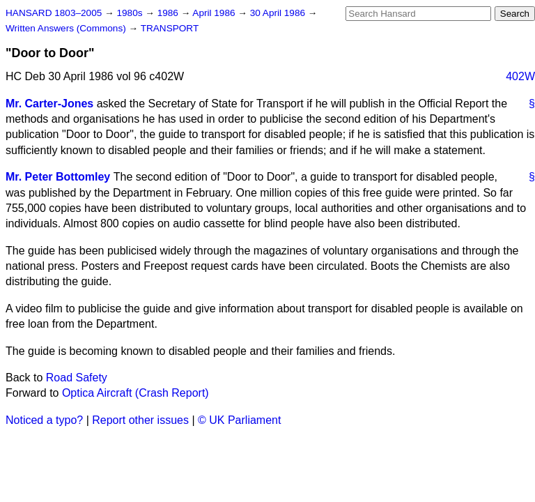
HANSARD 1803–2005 (54, 13)
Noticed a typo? (44, 420)
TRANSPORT (170, 28)
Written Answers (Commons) (67, 28)
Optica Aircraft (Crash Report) (135, 393)
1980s (130, 13)
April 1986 (215, 13)
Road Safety (76, 377)
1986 (169, 13)
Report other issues (140, 420)
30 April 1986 (279, 13)
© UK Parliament (239, 420)
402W (520, 76)
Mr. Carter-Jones (49, 103)
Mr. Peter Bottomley (58, 177)
